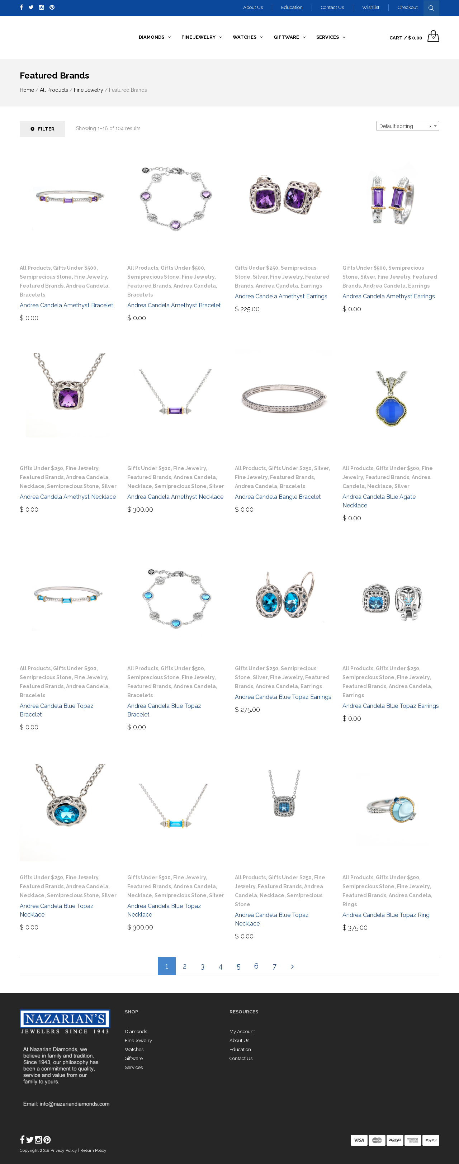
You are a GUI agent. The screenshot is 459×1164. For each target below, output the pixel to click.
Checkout (408, 7)
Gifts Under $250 (256, 268)
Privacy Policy (64, 1150)
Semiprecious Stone (46, 277)
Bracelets (32, 295)
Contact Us (332, 7)
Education (292, 7)
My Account (242, 1031)
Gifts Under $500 (74, 268)
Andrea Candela (87, 286)
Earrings (311, 286)
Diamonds (136, 1031)
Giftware (134, 1058)
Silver (260, 277)
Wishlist (370, 7)
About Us (253, 7)
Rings (349, 904)
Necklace (32, 486)
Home (27, 90)
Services (134, 1067)
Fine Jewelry (88, 90)
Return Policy (93, 1150)
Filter (42, 129)
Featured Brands (41, 286)
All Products (54, 90)
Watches (134, 1049)
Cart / (405, 38)
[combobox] (407, 126)
